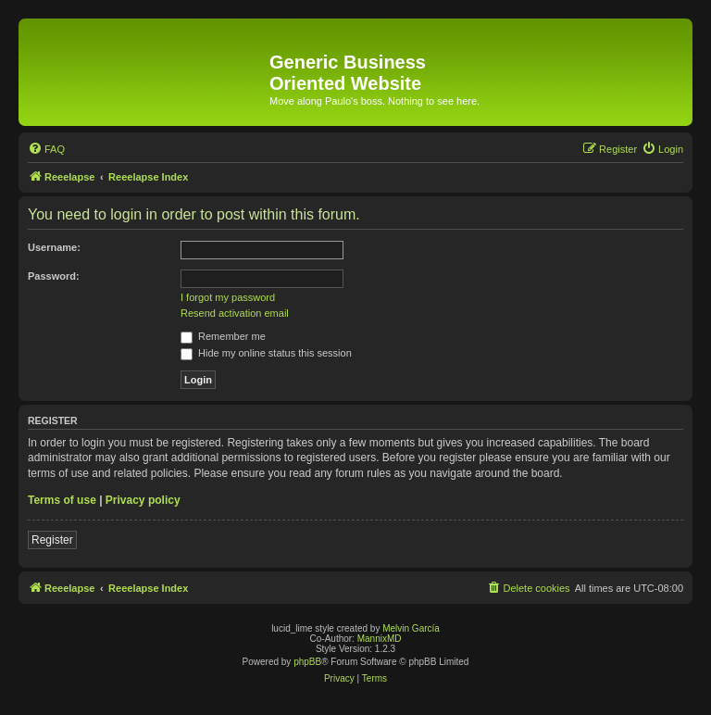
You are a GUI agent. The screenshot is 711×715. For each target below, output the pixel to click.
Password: (54, 276)
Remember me (223, 336)
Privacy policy (143, 500)
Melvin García (411, 628)
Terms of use (62, 500)
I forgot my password (228, 297)
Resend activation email (235, 313)
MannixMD (379, 638)
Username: (54, 247)
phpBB (307, 662)
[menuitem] (46, 149)
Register (52, 539)
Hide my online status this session (266, 352)
